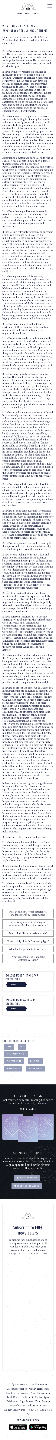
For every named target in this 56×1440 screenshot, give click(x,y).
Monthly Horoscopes (17, 1393)
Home (5, 37)
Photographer (14, 1061)
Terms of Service (17, 1405)
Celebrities (12, 1401)
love (23, 1103)
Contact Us (46, 1409)
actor (15, 892)
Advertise (33, 1405)
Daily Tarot (27, 1397)
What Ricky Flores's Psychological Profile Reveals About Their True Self (28, 924)
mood (30, 1103)
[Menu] (49, 7)
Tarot (35, 13)
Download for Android (27, 1186)
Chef (9, 1046)
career (44, 1103)
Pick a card (28, 1109)
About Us (33, 1409)
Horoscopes (23, 13)
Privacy (43, 1405)
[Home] (28, 6)
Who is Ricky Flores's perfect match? (28, 933)
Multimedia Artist (16, 1054)
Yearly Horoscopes (40, 1393)
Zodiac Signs (42, 1397)
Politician (35, 1061)
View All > (16, 984)
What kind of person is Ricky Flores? (28, 949)
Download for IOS (27, 1178)
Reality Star (13, 1068)
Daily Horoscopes (18, 1384)
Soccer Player (36, 1068)
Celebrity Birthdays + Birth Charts (29, 37)
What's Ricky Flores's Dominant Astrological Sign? (28, 958)
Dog (22, 1046)
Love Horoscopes (38, 1384)
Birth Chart (13, 1397)
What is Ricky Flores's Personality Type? (28, 941)
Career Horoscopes (17, 1388)
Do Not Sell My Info (14, 1409)
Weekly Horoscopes (39, 1388)
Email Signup (42, 1401)
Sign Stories (26, 1401)
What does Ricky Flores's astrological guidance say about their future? (28, 913)
